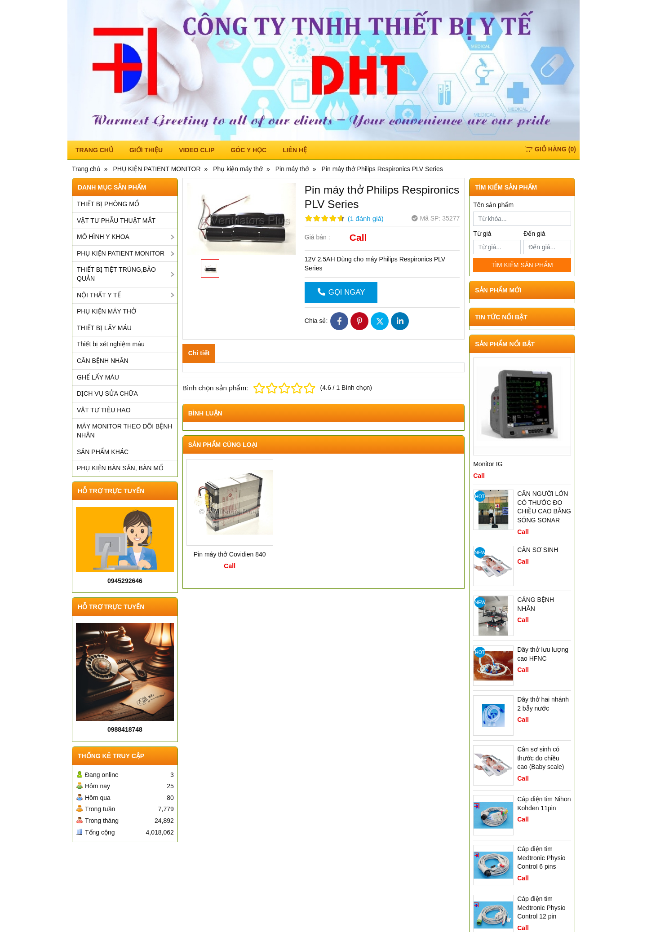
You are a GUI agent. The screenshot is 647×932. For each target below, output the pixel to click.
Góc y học (248, 150)
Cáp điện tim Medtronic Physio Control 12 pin (541, 907)
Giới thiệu (146, 150)
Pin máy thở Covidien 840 (230, 554)
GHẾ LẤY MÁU (98, 377)
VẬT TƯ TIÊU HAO (104, 410)
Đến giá (534, 233)
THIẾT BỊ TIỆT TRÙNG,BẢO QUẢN (116, 274)
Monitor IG (487, 464)
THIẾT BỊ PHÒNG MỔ (108, 204)
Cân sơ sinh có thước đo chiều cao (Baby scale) (540, 758)
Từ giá (482, 233)
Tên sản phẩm (493, 204)
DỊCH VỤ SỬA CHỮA (107, 393)
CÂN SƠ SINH (537, 549)
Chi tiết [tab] (199, 353)
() (550, 149)
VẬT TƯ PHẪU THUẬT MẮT (116, 220)
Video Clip (196, 150)
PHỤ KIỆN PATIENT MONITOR (120, 253)
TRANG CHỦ (94, 150)
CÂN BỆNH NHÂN (103, 360)
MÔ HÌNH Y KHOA (103, 236)
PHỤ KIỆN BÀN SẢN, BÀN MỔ (120, 468)
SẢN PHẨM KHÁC (103, 451)
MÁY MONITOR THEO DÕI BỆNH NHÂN (125, 431)
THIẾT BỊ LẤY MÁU (104, 327)
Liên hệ (295, 150)
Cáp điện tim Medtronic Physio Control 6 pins (541, 857)
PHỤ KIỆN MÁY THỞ (106, 311)
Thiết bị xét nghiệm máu (111, 344)
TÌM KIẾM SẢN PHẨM (522, 265)
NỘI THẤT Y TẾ (99, 295)
